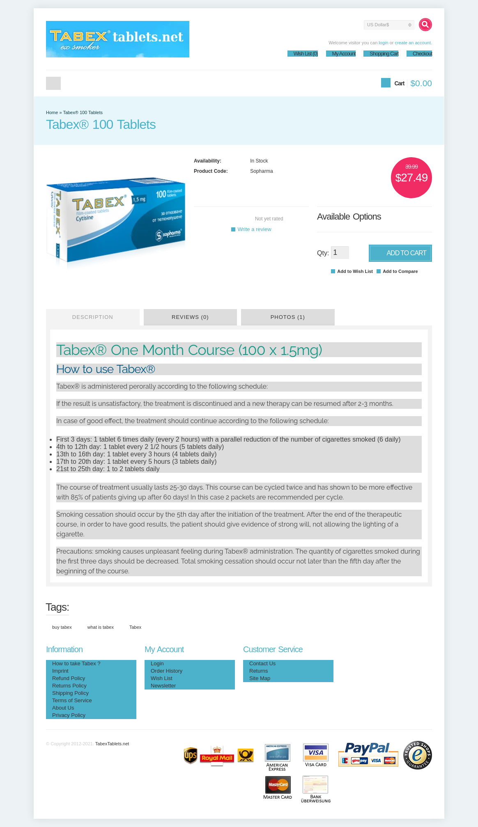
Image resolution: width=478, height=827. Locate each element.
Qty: (323, 253)
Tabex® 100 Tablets (83, 112)
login (383, 42)
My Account (344, 53)
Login (157, 663)
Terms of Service (72, 700)
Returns (258, 671)
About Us (63, 708)
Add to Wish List (352, 271)
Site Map (259, 678)
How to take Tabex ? (76, 663)
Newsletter (163, 686)
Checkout (422, 53)
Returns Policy (69, 686)
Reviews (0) (190, 317)
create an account (412, 42)
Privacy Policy (68, 715)
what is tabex (100, 627)
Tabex (135, 627)
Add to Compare (397, 271)
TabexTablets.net (112, 743)
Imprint (60, 671)
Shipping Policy (70, 693)
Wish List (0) (306, 53)
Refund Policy (68, 678)
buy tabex (62, 627)
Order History (166, 671)
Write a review (251, 229)
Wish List (161, 678)
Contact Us (262, 663)
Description (92, 317)
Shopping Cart (384, 53)
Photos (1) (288, 317)
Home (53, 83)
